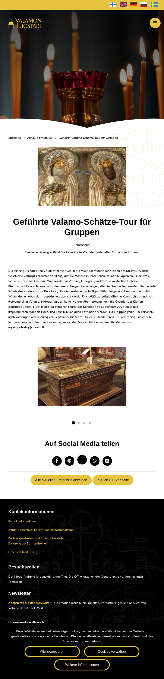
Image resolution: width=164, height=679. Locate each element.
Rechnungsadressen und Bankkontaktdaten (36, 538)
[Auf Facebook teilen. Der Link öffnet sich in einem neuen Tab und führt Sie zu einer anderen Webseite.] (57, 461)
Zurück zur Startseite (113, 480)
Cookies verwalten (112, 651)
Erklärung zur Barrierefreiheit (28, 543)
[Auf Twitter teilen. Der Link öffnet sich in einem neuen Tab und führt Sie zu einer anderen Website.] (82, 460)
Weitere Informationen (82, 665)
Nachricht (82, 245)
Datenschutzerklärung (22, 552)
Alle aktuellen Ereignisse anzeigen (61, 480)
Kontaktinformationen (22, 521)
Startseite (15, 138)
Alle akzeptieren (52, 651)
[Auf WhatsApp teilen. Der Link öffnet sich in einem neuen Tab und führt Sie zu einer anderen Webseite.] (95, 461)
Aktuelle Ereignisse (40, 138)
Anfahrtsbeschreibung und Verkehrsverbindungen (41, 530)
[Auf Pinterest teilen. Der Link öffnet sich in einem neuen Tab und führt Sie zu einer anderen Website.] (69, 461)
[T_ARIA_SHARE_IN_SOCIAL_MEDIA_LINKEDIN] (107, 461)
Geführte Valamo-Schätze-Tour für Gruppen (88, 138)
